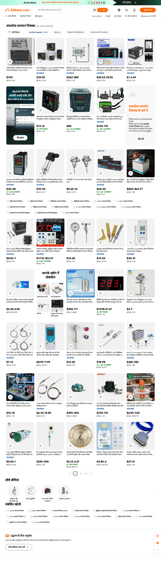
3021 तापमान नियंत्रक (60, 516)
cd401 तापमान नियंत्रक (70, 213)
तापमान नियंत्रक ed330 (59, 511)
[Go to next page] (91, 473)
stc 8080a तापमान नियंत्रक (106, 207)
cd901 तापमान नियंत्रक (102, 201)
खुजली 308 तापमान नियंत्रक (17, 522)
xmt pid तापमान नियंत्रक (40, 522)
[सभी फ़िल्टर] (14, 32)
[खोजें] (102, 10)
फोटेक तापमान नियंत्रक (80, 511)
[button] (94, 10)
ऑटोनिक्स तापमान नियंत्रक (57, 201)
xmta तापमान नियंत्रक (144, 516)
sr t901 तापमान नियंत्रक (82, 207)
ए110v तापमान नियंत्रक (81, 516)
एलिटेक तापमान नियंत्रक (38, 207)
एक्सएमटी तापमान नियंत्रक (16, 207)
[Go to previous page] (70, 473)
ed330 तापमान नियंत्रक (38, 516)
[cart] (127, 10)
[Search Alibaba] (64, 10)
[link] (157, 536)
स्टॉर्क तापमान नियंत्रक (14, 201)
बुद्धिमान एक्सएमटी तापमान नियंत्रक (105, 511)
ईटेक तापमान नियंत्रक (123, 516)
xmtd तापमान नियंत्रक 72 (131, 511)
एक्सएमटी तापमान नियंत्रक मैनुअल (18, 213)
